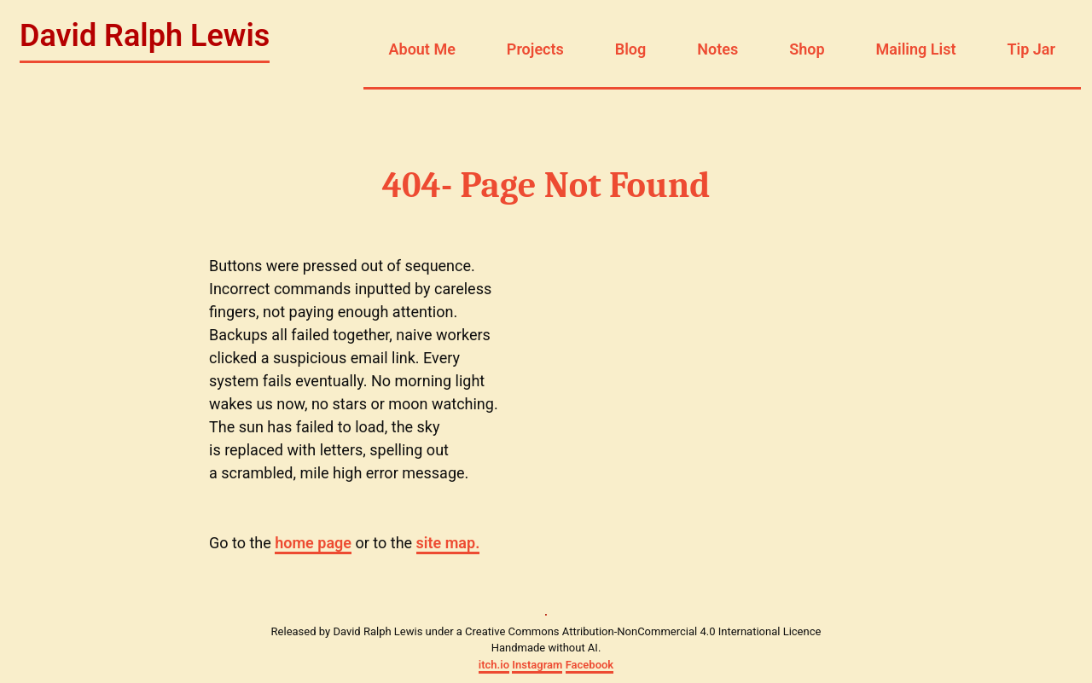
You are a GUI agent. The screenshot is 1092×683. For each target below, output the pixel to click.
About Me (422, 49)
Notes (717, 49)
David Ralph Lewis (145, 36)
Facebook (590, 664)
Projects (535, 49)
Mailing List (916, 49)
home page (313, 543)
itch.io (494, 664)
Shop (806, 49)
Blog (631, 49)
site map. (448, 543)
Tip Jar (1031, 49)
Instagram (537, 664)
